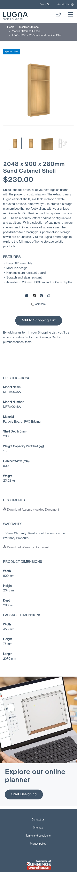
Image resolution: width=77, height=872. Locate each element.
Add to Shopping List (39, 320)
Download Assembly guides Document (31, 509)
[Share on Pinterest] (41, 296)
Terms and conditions (38, 836)
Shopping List (65, 4)
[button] (45, 4)
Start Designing (24, 794)
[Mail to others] (49, 296)
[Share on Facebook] (27, 296)
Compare (40, 304)
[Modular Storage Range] (26, 31)
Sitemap (38, 828)
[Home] (10, 27)
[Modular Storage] (29, 27)
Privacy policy (38, 844)
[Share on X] (34, 296)
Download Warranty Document (26, 547)
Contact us (38, 820)
